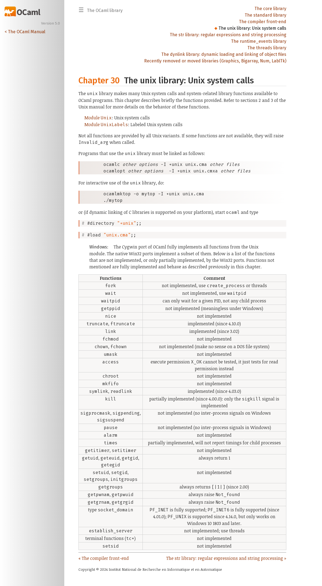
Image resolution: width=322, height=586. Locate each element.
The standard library (265, 15)
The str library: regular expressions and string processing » (226, 558)
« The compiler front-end (103, 558)
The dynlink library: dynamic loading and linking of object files (223, 54)
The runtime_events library (258, 41)
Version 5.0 (50, 23)
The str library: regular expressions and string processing (228, 34)
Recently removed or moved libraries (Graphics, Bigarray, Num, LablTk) (215, 60)
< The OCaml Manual (25, 31)
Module (98, 118)
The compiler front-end (262, 21)
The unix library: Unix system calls (252, 28)
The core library (270, 8)
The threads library (266, 47)
